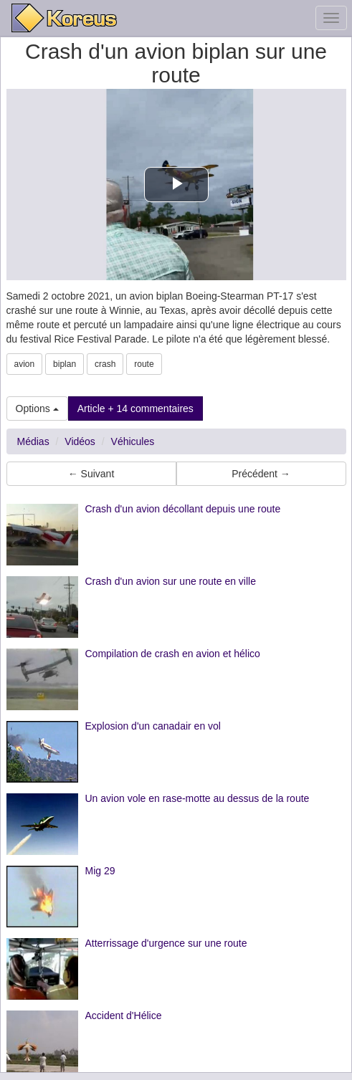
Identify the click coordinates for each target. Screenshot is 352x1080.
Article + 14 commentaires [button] (135, 408)
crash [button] (105, 364)
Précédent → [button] (261, 473)
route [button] (143, 364)
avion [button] (24, 364)
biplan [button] (64, 364)
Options (37, 408)
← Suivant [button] (91, 473)
